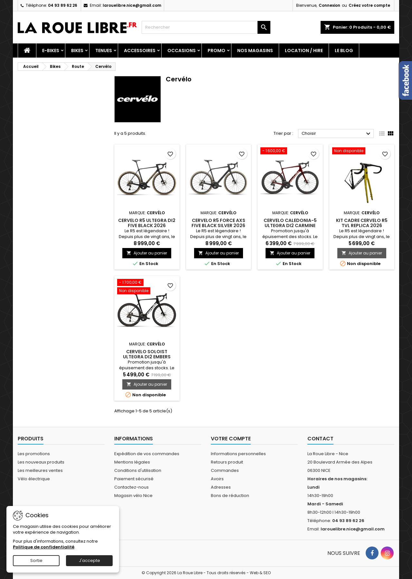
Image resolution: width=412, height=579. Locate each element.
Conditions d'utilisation (137, 470)
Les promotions (34, 454)
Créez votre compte (369, 5)
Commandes (225, 470)
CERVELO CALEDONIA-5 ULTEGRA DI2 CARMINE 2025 (290, 225)
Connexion (329, 5)
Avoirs (217, 479)
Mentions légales (132, 462)
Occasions (181, 50)
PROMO (216, 50)
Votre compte (231, 438)
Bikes (77, 50)
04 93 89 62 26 (62, 5)
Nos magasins (255, 50)
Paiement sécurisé (134, 479)
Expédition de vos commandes (146, 454)
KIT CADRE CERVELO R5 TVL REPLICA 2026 (362, 223)
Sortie (36, 560)
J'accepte (89, 560)
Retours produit (227, 462)
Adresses (221, 487)
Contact (320, 438)
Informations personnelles (238, 454)
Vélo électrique (34, 479)
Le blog (344, 50)
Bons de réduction (230, 495)
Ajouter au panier (146, 253)
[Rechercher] (206, 27)
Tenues (103, 50)
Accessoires (139, 50)
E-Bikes (50, 50)
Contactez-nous (131, 487)
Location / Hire (304, 50)
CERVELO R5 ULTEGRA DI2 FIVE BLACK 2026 (146, 223)
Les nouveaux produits (41, 462)
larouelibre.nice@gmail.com (132, 5)
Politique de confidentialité (43, 547)
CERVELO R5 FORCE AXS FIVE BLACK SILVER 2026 (218, 223)
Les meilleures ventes (40, 470)
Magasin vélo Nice (133, 495)
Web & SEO (260, 572)
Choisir (337, 134)
